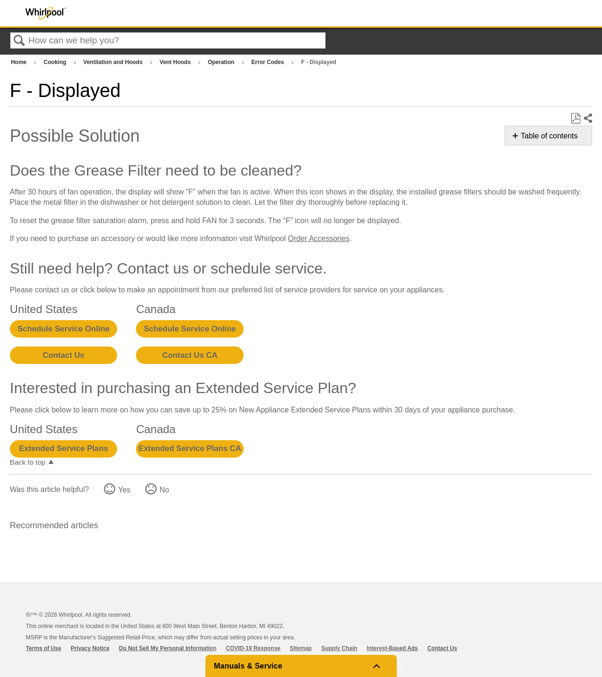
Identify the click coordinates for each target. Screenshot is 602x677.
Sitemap (301, 648)
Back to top (28, 462)
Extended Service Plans (63, 448)
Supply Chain (339, 648)
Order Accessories (318, 238)
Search (19, 41)
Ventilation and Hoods (113, 62)
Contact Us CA (189, 355)
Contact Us (64, 355)
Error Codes (269, 62)
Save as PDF (575, 118)
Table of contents (549, 136)
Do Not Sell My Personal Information (167, 648)
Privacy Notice (90, 648)
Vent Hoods (175, 62)
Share (587, 118)
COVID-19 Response (253, 648)
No (164, 490)
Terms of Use (43, 648)
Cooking (56, 62)
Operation (222, 62)
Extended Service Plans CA (190, 448)
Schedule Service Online (63, 328)
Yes (124, 490)
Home (19, 62)
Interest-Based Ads (392, 648)
